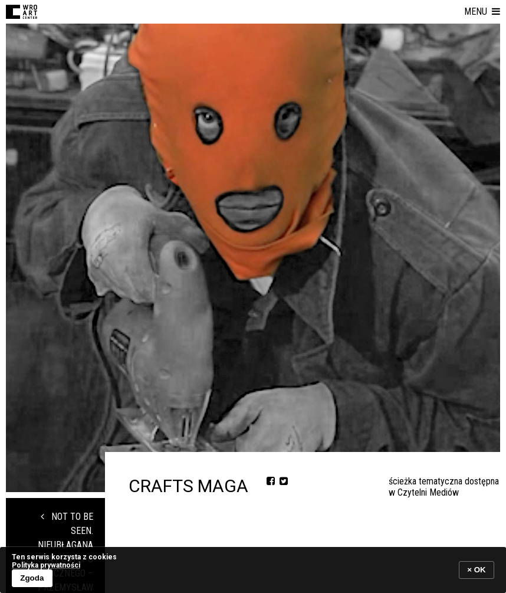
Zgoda (32, 578)
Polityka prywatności (46, 565)
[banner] (253, 569)
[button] (482, 12)
